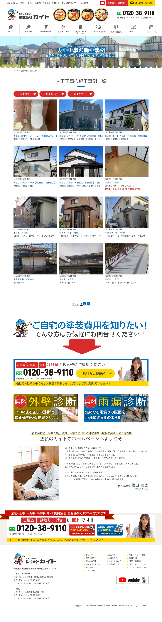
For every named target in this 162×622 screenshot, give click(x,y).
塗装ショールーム (93, 564)
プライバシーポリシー (138, 567)
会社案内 (89, 567)
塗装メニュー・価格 (137, 555)
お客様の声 (112, 558)
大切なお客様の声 (98, 28)
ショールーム (151, 29)
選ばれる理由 (46, 28)
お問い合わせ (113, 564)
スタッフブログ (114, 561)
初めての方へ (116, 29)
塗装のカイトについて (81, 29)
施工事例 (28, 28)
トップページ (91, 555)
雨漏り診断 (133, 558)
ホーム (11, 28)
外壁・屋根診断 (135, 561)
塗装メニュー (63, 28)
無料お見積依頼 (94, 373)
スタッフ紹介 (91, 571)
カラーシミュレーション (138, 564)
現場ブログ (133, 28)
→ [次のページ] (88, 304)
